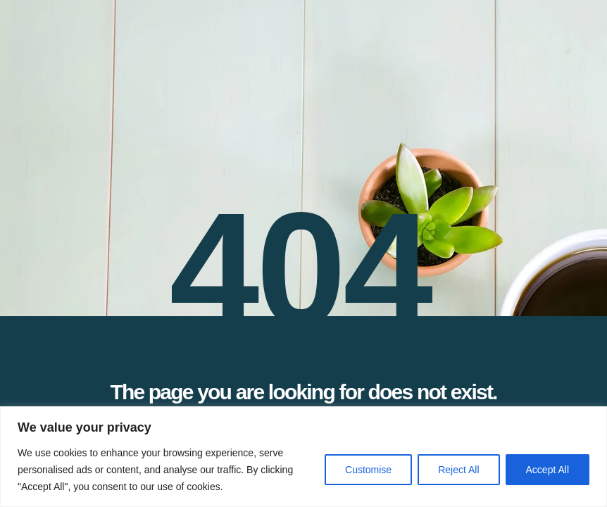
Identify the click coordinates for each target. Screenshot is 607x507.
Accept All (547, 469)
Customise (368, 469)
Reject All (458, 469)
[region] (303, 456)
